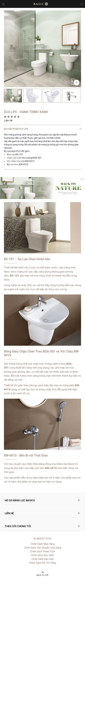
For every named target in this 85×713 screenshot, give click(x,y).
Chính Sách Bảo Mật (42, 559)
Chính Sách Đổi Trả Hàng (42, 562)
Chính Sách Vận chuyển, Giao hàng (42, 547)
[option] (13, 95)
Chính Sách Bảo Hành (42, 555)
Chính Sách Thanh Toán (42, 551)
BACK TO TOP (43, 575)
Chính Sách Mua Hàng (42, 543)
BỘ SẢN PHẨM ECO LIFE (16, 129)
